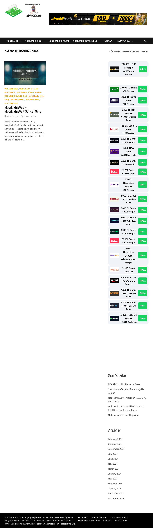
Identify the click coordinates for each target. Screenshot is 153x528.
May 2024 (113, 463)
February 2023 (115, 483)
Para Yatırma (123, 41)
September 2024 (116, 448)
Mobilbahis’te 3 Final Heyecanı (123, 414)
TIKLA (143, 89)
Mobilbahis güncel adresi (29, 92)
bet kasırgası (13, 116)
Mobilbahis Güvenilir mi (85, 41)
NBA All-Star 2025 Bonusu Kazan (124, 384)
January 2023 (114, 488)
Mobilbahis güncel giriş (15, 96)
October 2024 (115, 443)
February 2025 (115, 438)
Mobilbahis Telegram (60, 523)
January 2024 (114, 473)
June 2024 (113, 458)
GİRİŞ (143, 69)
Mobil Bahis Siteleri (59, 41)
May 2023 (113, 478)
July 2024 (112, 453)
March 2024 (114, 468)
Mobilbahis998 (32, 99)
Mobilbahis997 (17, 99)
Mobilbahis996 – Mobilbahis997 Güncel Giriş (22, 109)
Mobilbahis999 (11, 103)
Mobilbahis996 (11, 89)
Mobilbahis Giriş (33, 41)
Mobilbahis (12, 41)
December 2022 (116, 493)
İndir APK (108, 41)
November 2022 (116, 498)
